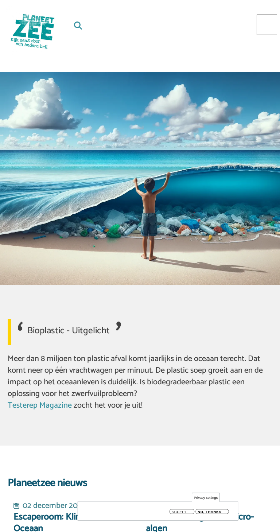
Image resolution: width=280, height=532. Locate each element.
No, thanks (209, 512)
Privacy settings (206, 498)
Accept (179, 512)
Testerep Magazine (40, 405)
